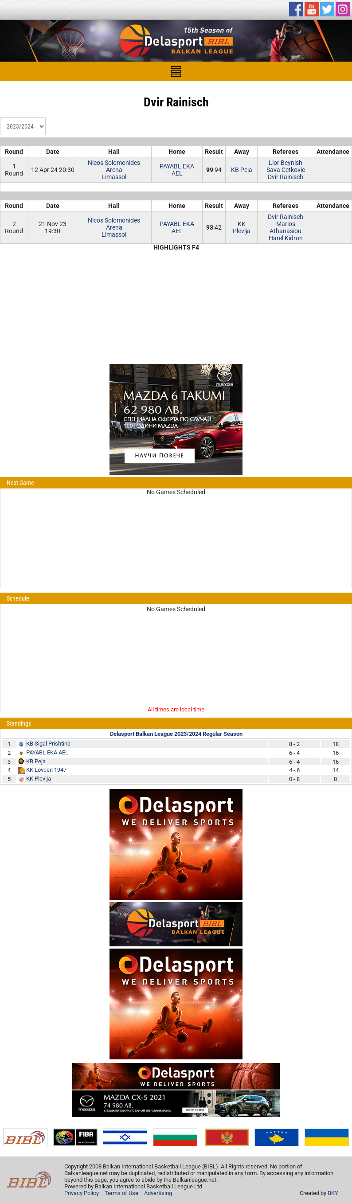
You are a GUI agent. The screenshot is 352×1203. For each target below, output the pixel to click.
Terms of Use (121, 1193)
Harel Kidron (286, 238)
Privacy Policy (81, 1193)
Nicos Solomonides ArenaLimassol (114, 169)
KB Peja (241, 169)
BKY (333, 1193)
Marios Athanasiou (285, 227)
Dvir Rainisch (285, 176)
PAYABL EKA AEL (177, 170)
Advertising (158, 1193)
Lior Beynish (285, 162)
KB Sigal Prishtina (48, 743)
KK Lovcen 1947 (46, 769)
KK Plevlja (241, 227)
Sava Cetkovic (285, 169)
